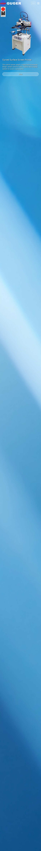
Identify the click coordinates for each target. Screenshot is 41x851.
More (20, 74)
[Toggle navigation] (38, 3)
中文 (33, 3)
